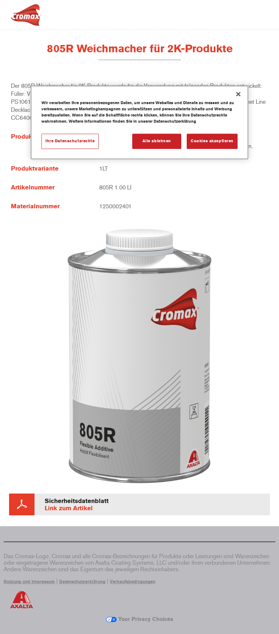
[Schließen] (238, 94)
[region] (139, 123)
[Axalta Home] (26, 20)
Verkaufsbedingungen (132, 581)
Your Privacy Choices (139, 619)
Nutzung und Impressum (29, 581)
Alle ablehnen (156, 141)
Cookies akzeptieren (212, 141)
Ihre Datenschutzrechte (70, 141)
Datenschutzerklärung (82, 581)
